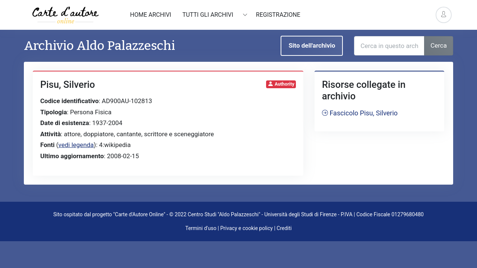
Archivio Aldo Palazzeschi (99, 45)
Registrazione (278, 14)
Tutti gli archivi (208, 14)
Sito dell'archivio (311, 45)
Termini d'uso (200, 228)
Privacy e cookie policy (246, 228)
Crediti (284, 228)
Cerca (438, 45)
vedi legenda (76, 145)
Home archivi (150, 14)
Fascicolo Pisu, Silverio (360, 113)
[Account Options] (444, 15)
